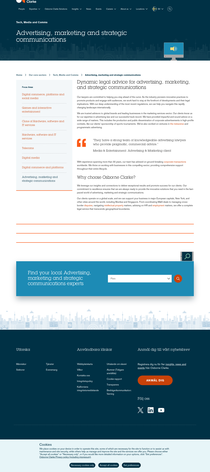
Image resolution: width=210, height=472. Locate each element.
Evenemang (51, 369)
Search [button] (169, 9)
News (88, 9)
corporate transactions (175, 161)
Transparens (113, 384)
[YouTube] (161, 410)
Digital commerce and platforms (43, 167)
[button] (142, 9)
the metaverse (177, 123)
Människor (21, 364)
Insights (75, 9)
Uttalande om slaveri (117, 364)
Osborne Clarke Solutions (56, 9)
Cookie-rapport (114, 379)
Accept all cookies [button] (109, 465)
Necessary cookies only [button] (82, 465)
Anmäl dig (155, 380)
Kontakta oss (83, 375)
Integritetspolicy (85, 381)
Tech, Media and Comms (31, 22)
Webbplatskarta (85, 364)
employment (158, 205)
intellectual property (113, 205)
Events (99, 9)
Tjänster (50, 364)
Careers (109, 9)
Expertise (33, 9)
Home (19, 75)
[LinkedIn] (151, 410)
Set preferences (131, 465)
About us (124, 9)
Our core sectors (37, 75)
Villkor (80, 369)
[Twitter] (140, 410)
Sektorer (20, 369)
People (22, 9)
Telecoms (28, 148)
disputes (88, 205)
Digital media (31, 158)
